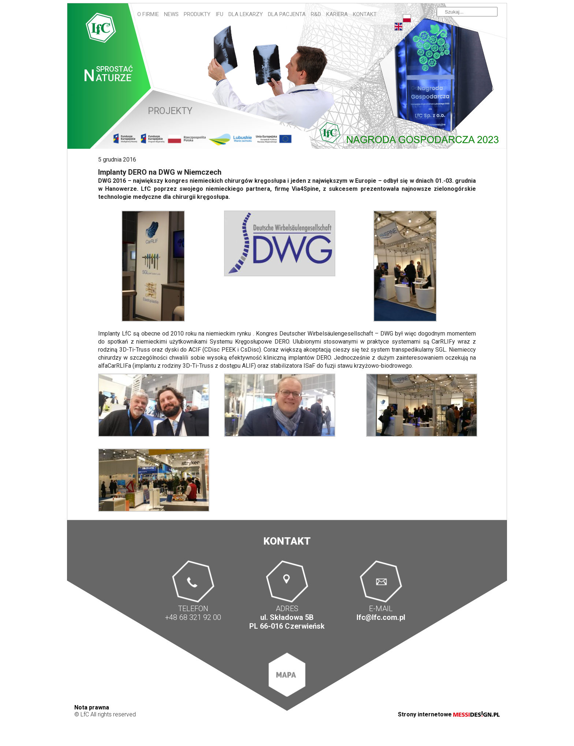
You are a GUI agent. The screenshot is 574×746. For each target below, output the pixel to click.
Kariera (337, 14)
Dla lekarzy (245, 14)
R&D (316, 14)
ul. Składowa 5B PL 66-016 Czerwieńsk (286, 622)
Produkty (197, 14)
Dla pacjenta (287, 14)
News (171, 14)
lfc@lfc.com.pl (381, 617)
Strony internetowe (449, 714)
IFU (219, 14)
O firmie (148, 14)
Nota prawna (91, 707)
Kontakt (365, 14)
